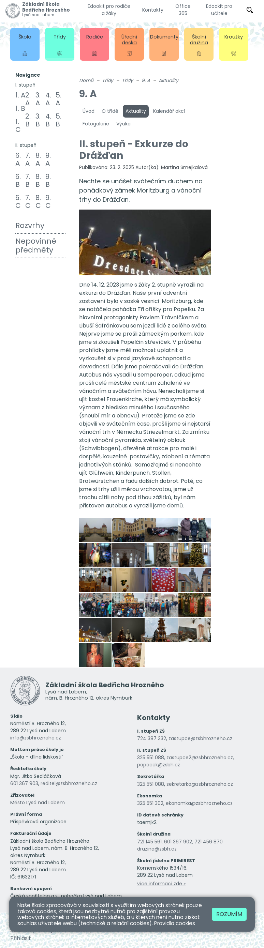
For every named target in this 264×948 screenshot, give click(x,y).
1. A (20, 95)
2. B (28, 120)
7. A (27, 159)
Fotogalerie (96, 123)
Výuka (123, 123)
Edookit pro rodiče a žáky (109, 10)
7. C (28, 201)
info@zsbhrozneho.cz (35, 737)
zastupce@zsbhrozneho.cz (200, 738)
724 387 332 (151, 738)
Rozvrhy (29, 225)
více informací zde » (161, 883)
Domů (86, 80)
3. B (38, 120)
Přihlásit (20, 938)
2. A (28, 99)
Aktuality (168, 80)
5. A (58, 99)
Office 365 (183, 10)
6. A (18, 159)
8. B (38, 180)
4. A (48, 99)
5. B (58, 120)
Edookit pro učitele (219, 10)
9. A (48, 159)
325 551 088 (150, 757)
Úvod (88, 111)
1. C (18, 125)
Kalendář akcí (169, 111)
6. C (18, 201)
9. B (48, 180)
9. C (48, 201)
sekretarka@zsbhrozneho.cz (199, 784)
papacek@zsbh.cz (158, 764)
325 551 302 (150, 803)
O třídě (110, 111)
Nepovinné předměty (35, 245)
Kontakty (152, 9)
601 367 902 (178, 841)
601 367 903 (24, 783)
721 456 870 (208, 841)
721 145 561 (149, 841)
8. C (38, 201)
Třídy (107, 80)
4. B (48, 120)
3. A (38, 99)
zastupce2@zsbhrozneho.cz (199, 757)
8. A (38, 159)
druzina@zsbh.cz (157, 848)
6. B (18, 180)
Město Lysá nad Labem (37, 802)
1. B (20, 108)
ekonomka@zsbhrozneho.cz (199, 803)
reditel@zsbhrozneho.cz (69, 783)
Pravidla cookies (174, 923)
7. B (27, 180)
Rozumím (229, 914)
